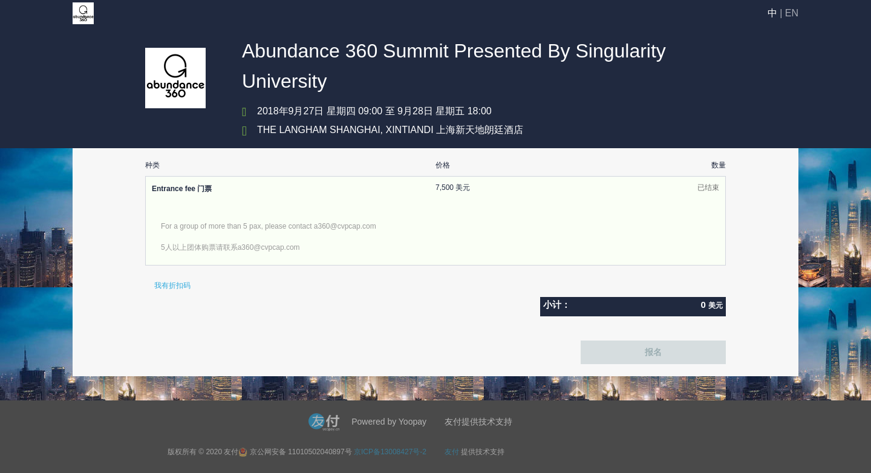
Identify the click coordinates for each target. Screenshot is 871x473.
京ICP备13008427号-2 (390, 452)
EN (791, 13)
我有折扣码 (172, 285)
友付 (452, 452)
